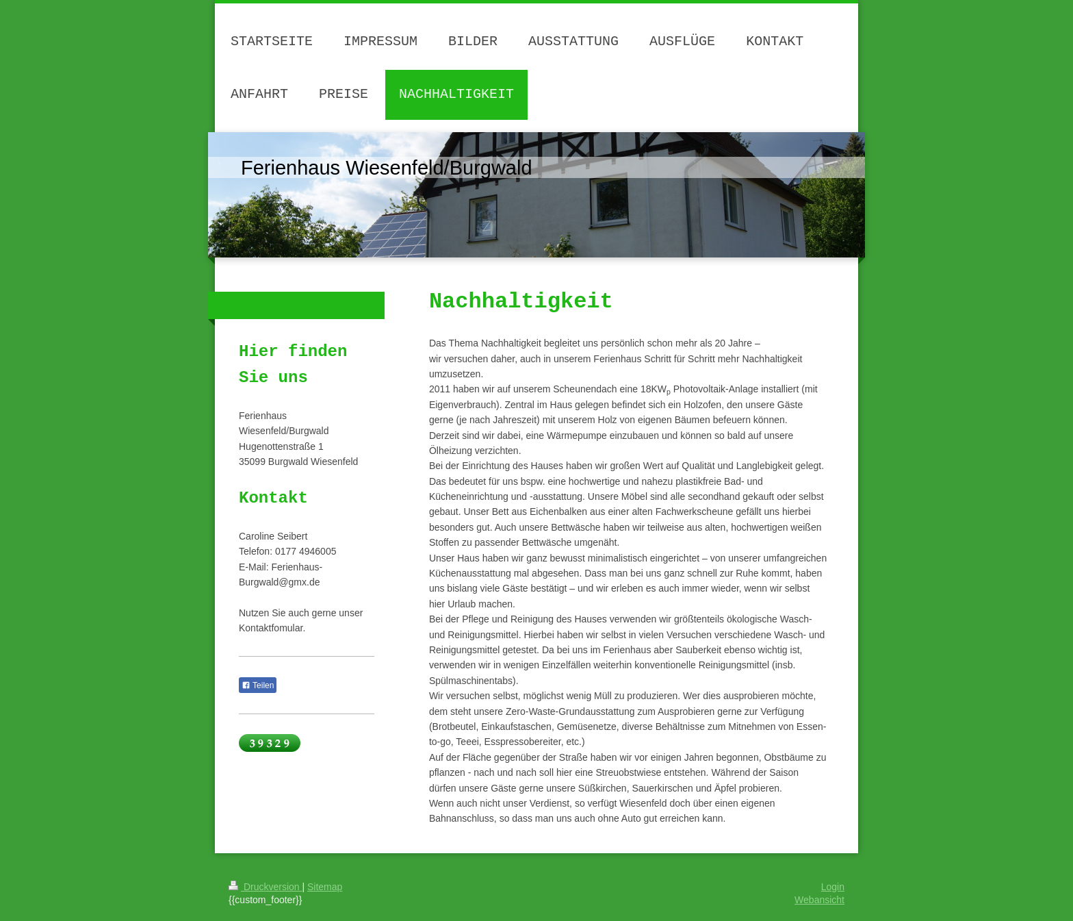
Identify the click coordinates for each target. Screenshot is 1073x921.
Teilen (258, 685)
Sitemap (324, 886)
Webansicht (819, 899)
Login (832, 886)
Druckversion (265, 886)
